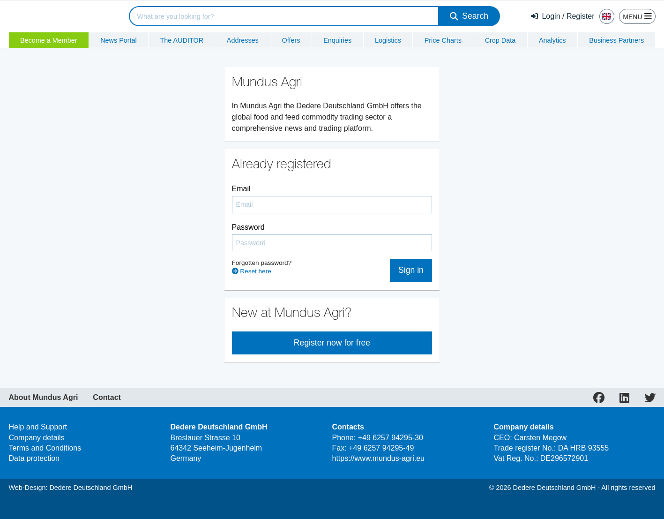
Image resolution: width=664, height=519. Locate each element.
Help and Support (38, 427)
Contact (107, 397)
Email (241, 189)
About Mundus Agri (43, 397)
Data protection (34, 458)
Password (248, 227)
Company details (37, 438)
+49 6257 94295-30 (390, 438)
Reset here (251, 271)
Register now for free (332, 342)
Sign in (411, 270)
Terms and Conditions (45, 448)
